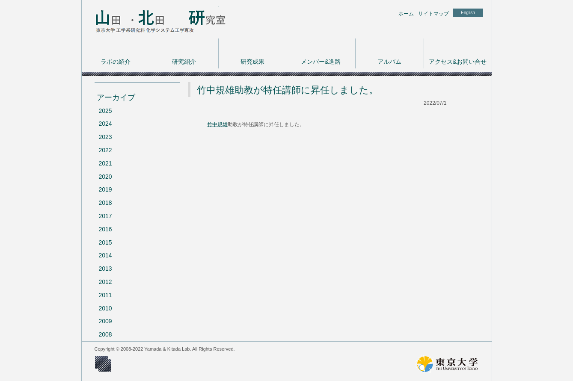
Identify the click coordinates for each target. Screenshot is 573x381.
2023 (105, 136)
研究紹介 (184, 61)
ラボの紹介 (116, 61)
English (468, 12)
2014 (105, 255)
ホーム (406, 14)
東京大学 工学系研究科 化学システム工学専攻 (150, 19)
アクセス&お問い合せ (458, 61)
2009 (105, 321)
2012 (105, 281)
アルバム (389, 61)
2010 (105, 308)
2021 (105, 163)
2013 (105, 268)
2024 (105, 123)
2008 (105, 334)
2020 (105, 176)
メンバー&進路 (321, 61)
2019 (105, 189)
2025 (105, 110)
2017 (105, 216)
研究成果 (252, 61)
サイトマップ (433, 14)
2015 (105, 242)
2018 (105, 202)
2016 (105, 229)
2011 (105, 295)
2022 (105, 150)
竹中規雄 (217, 124)
